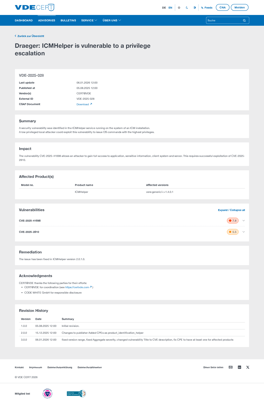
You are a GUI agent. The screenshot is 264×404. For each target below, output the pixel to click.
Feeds (208, 7)
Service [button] (87, 20)
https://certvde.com (77, 287)
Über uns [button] (110, 20)
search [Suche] (244, 20)
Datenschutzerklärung (59, 367)
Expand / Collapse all (231, 209)
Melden (240, 7)
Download (83, 104)
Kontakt (19, 367)
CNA (223, 7)
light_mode (179, 7)
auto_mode (194, 7)
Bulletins (68, 20)
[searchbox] (223, 20)
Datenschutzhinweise (90, 367)
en (170, 7)
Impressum (35, 367)
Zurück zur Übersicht (30, 35)
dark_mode (187, 7)
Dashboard (24, 20)
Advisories (46, 20)
